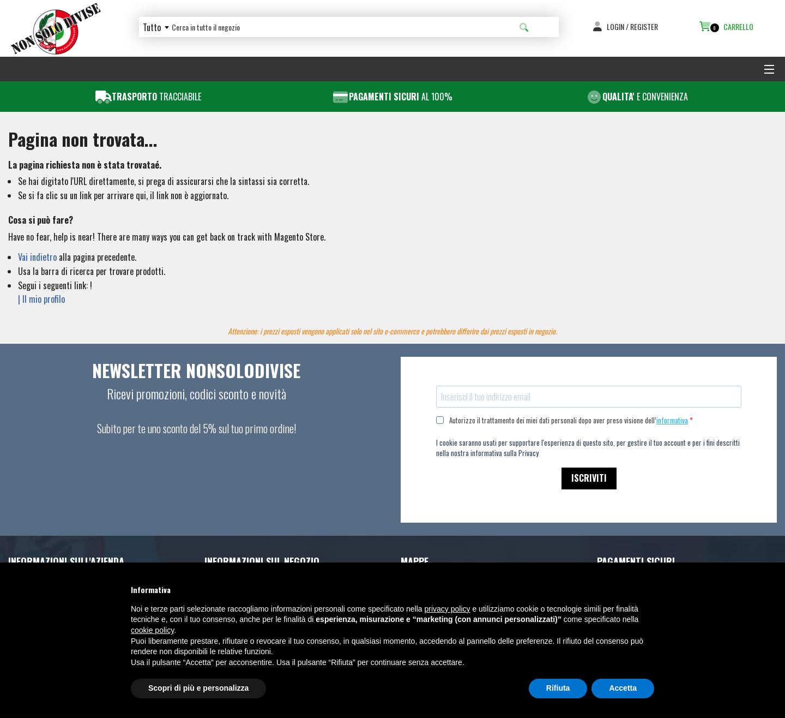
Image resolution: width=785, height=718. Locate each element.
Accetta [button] (623, 688)
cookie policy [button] (152, 630)
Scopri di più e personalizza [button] (198, 688)
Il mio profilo (43, 299)
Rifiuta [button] (558, 688)
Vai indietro (37, 257)
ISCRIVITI (589, 477)
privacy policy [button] (447, 609)
